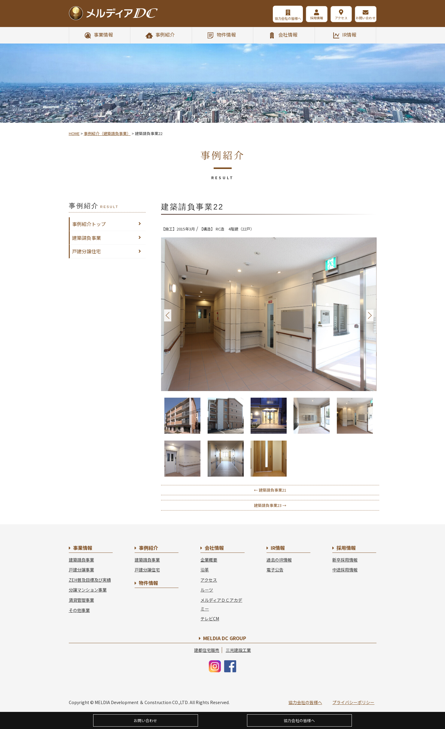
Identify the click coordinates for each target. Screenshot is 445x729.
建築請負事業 (86, 237)
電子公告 (275, 570)
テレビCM (209, 619)
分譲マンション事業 (88, 590)
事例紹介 (165, 34)
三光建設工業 (238, 650)
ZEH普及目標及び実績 (90, 580)
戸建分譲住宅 (86, 251)
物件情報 (226, 34)
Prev (167, 315)
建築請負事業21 (270, 490)
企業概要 (208, 560)
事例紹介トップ (89, 223)
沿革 (204, 570)
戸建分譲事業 (81, 570)
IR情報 (349, 34)
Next (369, 315)
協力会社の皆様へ (280, 18)
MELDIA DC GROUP (224, 638)
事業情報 (103, 34)
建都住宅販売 (206, 650)
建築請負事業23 (270, 505)
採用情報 (311, 18)
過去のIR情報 (279, 560)
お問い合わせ (365, 18)
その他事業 (79, 610)
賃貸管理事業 (81, 600)
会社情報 (287, 34)
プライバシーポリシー (353, 702)
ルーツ (206, 590)
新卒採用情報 (345, 560)
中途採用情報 (345, 570)
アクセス (337, 18)
